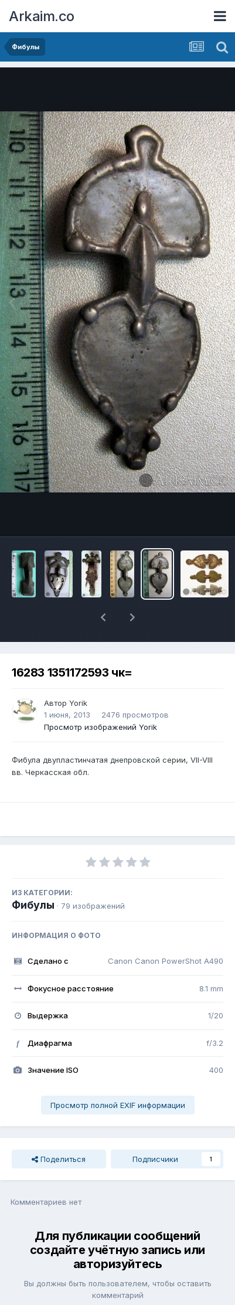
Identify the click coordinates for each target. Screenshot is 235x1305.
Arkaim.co (41, 16)
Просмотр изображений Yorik (100, 696)
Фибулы (33, 874)
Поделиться (59, 1128)
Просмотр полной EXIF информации (117, 1074)
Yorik (78, 672)
